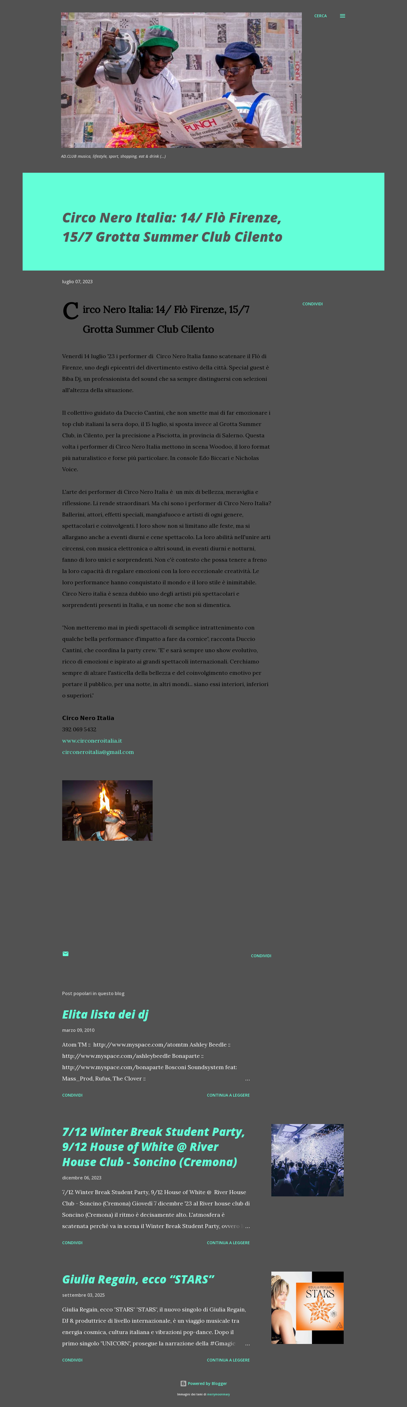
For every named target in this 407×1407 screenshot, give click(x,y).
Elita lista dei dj (105, 1014)
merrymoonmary (218, 1394)
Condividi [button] (312, 303)
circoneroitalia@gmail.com (98, 751)
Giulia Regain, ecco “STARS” (138, 1279)
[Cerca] (320, 15)
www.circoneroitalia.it (92, 740)
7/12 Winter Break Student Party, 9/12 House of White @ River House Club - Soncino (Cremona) (153, 1147)
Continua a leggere (228, 1095)
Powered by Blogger (203, 1383)
